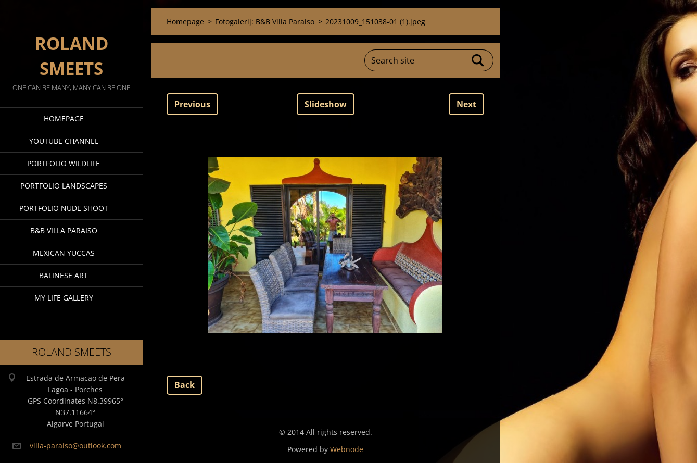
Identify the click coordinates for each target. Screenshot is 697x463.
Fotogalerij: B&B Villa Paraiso (264, 22)
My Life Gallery (63, 298)
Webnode (346, 449)
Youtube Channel (63, 141)
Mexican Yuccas (64, 253)
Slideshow (326, 104)
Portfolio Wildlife (63, 163)
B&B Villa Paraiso (63, 230)
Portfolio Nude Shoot (63, 208)
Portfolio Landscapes (63, 186)
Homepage (64, 118)
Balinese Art (63, 275)
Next (466, 104)
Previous (192, 104)
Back (184, 385)
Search (478, 60)
